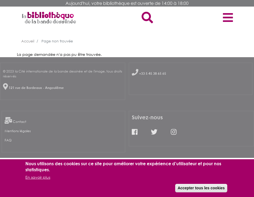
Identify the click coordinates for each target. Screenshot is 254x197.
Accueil (27, 41)
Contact (19, 122)
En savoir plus (37, 179)
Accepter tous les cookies (201, 190)
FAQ (8, 140)
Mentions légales (18, 131)
